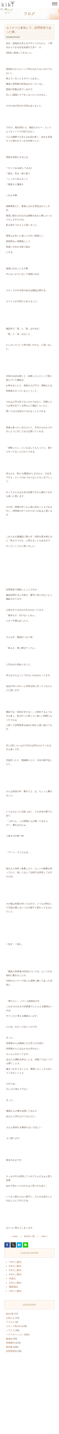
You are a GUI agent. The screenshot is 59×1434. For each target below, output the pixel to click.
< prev (14, 1236)
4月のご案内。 (16, 1274)
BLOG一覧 (29, 1236)
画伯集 (9, 1347)
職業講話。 (14, 1287)
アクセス (10, 1322)
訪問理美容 (11, 1351)
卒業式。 (13, 1278)
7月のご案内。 (16, 1262)
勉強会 (9, 1338)
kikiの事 (10, 1313)
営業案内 (10, 1342)
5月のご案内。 (16, 1270)
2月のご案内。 (16, 1291)
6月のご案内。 (16, 1266)
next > (44, 1236)
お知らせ (10, 1318)
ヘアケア (10, 1330)
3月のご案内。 (16, 1283)
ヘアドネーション (15, 1334)
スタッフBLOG (13, 1326)
